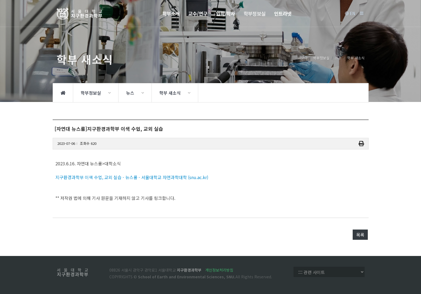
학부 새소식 (356, 57)
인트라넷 (282, 13)
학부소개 (171, 13)
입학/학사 (225, 13)
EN (350, 13)
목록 (360, 234)
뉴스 (338, 57)
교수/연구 (197, 13)
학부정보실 (254, 13)
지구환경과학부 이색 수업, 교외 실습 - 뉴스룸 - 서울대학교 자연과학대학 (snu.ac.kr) (131, 177)
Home (303, 57)
